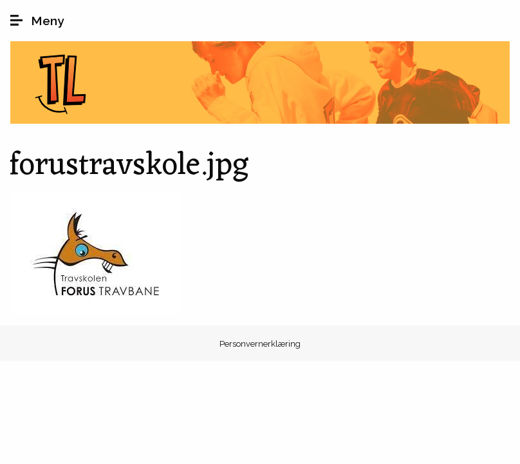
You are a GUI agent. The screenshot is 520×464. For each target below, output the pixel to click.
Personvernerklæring (260, 344)
